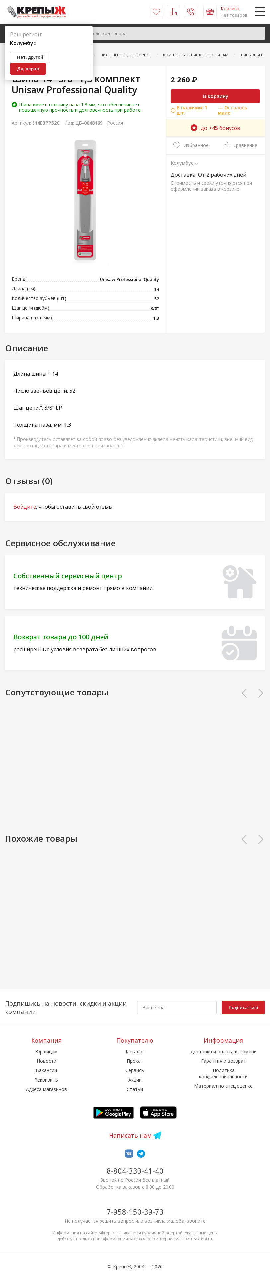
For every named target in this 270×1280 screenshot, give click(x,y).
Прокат (135, 1061)
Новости (46, 1061)
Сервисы (135, 1070)
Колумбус (182, 163)
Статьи (135, 1089)
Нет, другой (30, 57)
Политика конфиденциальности (223, 1073)
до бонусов (215, 128)
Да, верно (28, 69)
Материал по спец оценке (223, 1086)
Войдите (24, 506)
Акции (135, 1080)
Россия (115, 123)
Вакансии (46, 1070)
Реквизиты (46, 1080)
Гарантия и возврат (223, 1061)
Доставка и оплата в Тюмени (223, 1051)
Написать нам (130, 1135)
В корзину (215, 96)
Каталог (135, 1051)
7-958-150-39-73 (135, 1212)
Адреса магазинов (46, 1089)
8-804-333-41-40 (135, 1171)
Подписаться (243, 1007)
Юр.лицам (46, 1051)
